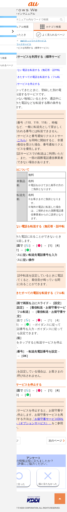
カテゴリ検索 (7, 40)
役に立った (19, 477)
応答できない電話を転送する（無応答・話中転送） (33, 71)
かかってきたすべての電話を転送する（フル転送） (33, 78)
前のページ (11, 440)
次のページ (55, 440)
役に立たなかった (48, 477)
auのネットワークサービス (33, 40)
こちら (20, 140)
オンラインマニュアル (23, 11)
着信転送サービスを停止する (23, 83)
